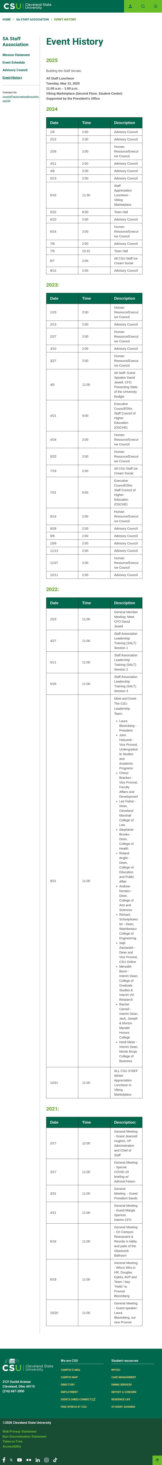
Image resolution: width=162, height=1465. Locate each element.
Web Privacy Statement (19, 1431)
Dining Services (121, 1384)
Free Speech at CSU (74, 1406)
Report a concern (123, 1392)
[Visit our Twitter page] (11, 1459)
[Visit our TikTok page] (55, 1459)
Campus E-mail (71, 1369)
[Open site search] (143, 6)
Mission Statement (16, 55)
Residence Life (120, 1399)
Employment (69, 1392)
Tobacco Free (12, 1441)
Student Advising (123, 1406)
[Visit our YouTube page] (19, 1459)
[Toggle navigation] (155, 6)
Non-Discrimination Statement (24, 1436)
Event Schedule (14, 62)
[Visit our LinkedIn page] (38, 1459)
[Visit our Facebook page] (4, 1459)
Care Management (123, 1377)
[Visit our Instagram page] (46, 1459)
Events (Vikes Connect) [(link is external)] (78, 1399)
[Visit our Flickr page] (28, 1459)
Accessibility (12, 1446)
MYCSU (115, 1369)
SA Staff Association (32, 19)
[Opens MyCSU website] (130, 6)
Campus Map (69, 1377)
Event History (12, 77)
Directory (68, 1384)
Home (7, 19)
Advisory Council (15, 70)
